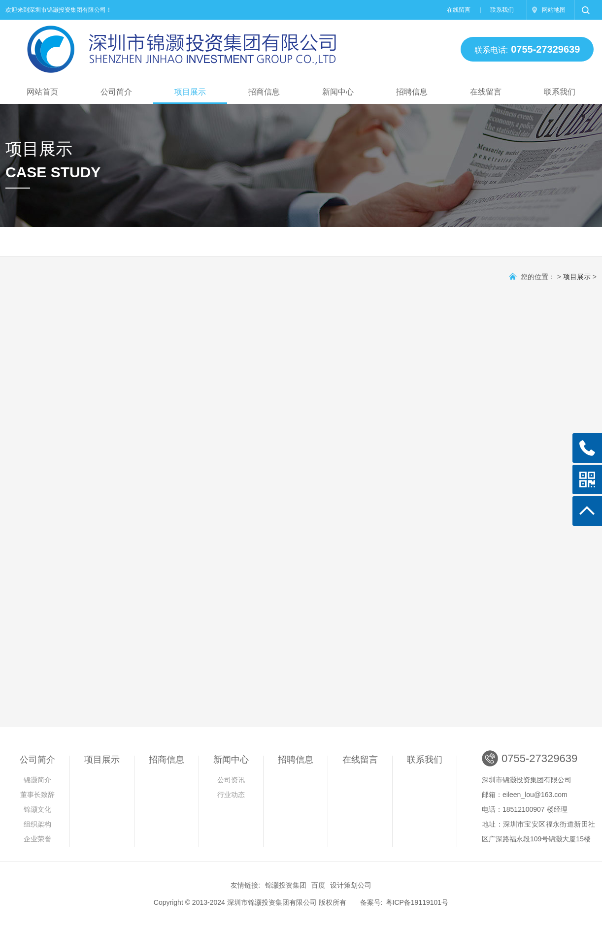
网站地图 (554, 9)
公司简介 (116, 92)
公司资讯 (231, 780)
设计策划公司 (350, 885)
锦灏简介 (37, 780)
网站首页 (42, 92)
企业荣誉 (37, 839)
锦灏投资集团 (285, 885)
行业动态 (231, 794)
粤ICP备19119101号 (417, 902)
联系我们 (502, 9)
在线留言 (458, 9)
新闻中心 (338, 92)
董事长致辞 (37, 794)
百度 (318, 885)
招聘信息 (412, 92)
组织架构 (37, 824)
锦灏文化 (37, 809)
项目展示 (190, 92)
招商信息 (264, 92)
